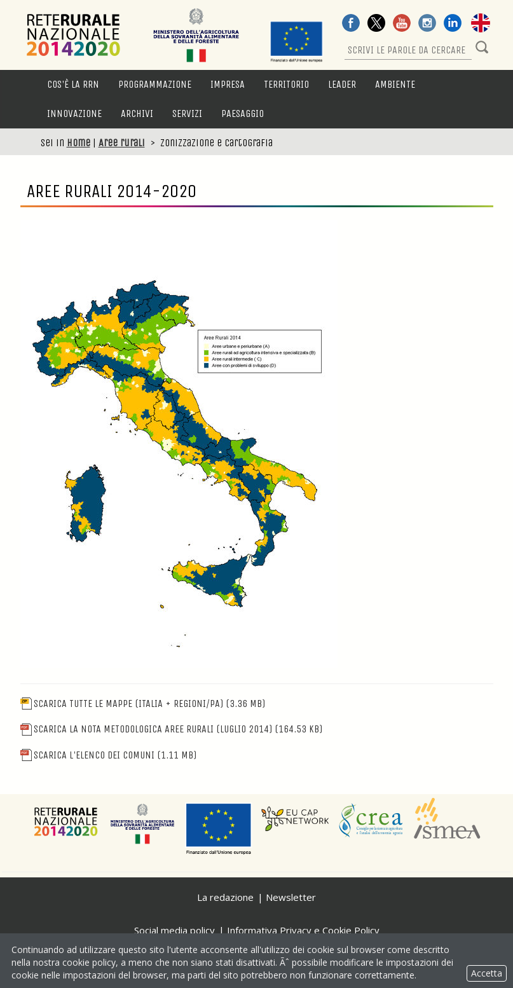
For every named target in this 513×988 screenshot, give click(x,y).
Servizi (187, 113)
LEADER (342, 84)
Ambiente (395, 84)
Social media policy (174, 930)
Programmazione (154, 84)
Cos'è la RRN (73, 84)
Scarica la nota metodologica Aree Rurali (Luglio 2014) (171, 729)
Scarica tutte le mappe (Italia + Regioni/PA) (142, 703)
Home (78, 143)
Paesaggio (242, 113)
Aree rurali (122, 143)
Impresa (227, 84)
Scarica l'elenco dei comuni (108, 755)
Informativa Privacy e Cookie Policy (303, 930)
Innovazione (74, 113)
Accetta (487, 973)
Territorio (286, 84)
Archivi (137, 113)
